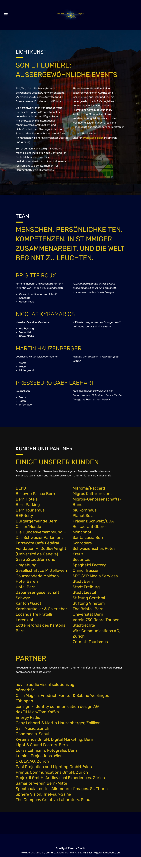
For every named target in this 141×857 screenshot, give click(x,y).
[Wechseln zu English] (80, 13)
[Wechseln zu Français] (71, 13)
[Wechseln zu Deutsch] (61, 13)
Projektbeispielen (93, 137)
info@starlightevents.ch (105, 852)
